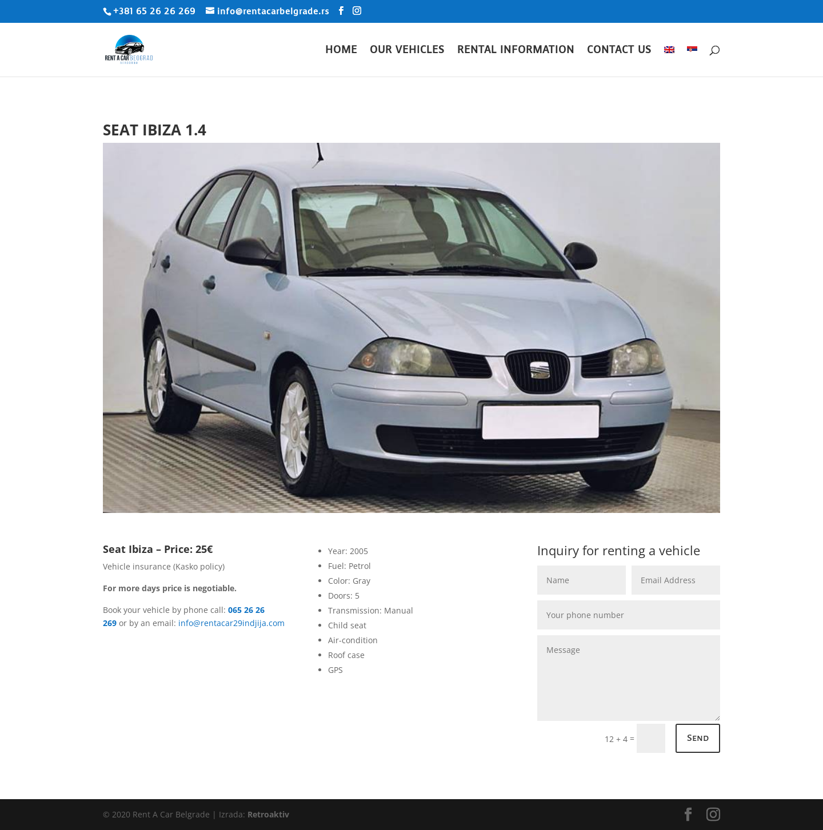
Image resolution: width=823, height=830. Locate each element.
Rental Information (515, 51)
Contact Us (619, 51)
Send (698, 738)
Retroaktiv (268, 814)
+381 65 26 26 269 (154, 11)
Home (341, 51)
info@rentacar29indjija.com (231, 623)
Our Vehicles (407, 51)
